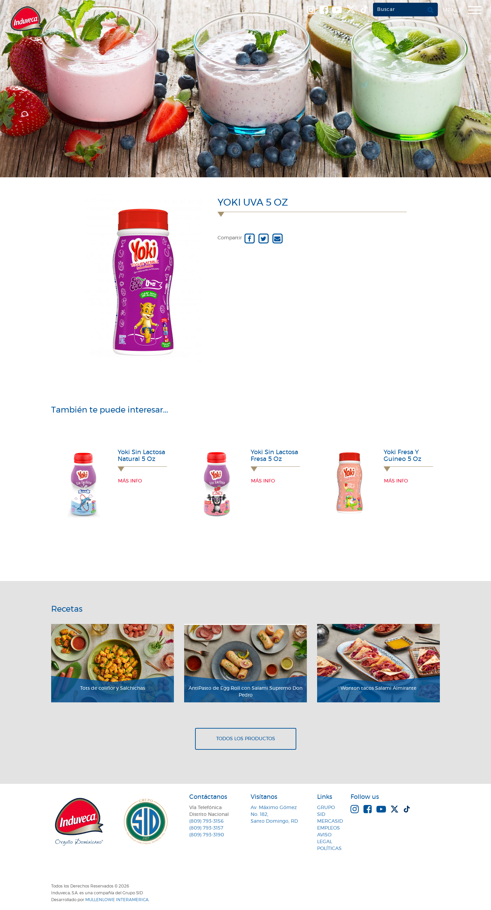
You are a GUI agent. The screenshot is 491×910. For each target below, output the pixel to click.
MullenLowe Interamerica (117, 900)
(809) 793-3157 (206, 828)
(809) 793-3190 (206, 835)
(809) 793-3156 (206, 821)
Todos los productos (245, 738)
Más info (130, 481)
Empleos (328, 828)
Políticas (329, 848)
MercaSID (330, 821)
